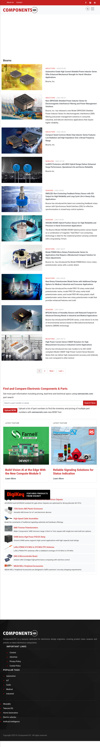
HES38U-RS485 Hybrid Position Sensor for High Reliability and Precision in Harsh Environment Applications (70, 224)
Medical (9, 689)
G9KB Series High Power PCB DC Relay (29, 537)
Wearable (7, 704)
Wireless (49, 161)
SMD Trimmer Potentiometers (26, 528)
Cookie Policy (15, 666)
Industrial (10, 694)
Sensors (49, 190)
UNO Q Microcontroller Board (25, 556)
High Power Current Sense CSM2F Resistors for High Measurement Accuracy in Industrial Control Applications (68, 343)
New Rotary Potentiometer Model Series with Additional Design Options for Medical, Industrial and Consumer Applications (71, 282)
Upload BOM (10, 410)
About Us (10, 2)
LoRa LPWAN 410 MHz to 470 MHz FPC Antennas (34, 547)
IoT (7, 680)
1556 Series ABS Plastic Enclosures (28, 509)
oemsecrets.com (85, 394)
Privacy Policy (15, 661)
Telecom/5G (8, 708)
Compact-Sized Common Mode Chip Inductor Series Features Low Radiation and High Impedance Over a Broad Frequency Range (70, 138)
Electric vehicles (9, 717)
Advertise (13, 657)
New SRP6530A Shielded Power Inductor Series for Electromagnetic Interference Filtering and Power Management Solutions (71, 104)
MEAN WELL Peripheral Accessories (28, 566)
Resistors (50, 249)
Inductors (50, 68)
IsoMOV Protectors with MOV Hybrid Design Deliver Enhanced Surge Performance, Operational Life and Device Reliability (70, 165)
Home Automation (10, 713)
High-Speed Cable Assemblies (26, 519)
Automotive (11, 676)
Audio (8, 685)
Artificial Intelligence (11, 722)
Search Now (90, 403)
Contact (19, 2)
